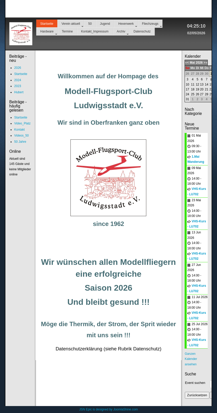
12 (197, 84)
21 (206, 89)
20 (201, 89)
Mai (192, 62)
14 (206, 84)
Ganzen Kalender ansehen (191, 359)
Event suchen (195, 383)
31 (187, 99)
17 (187, 89)
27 (201, 94)
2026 (199, 62)
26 (197, 94)
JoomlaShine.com (125, 409)
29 (211, 94)
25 (192, 94)
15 (211, 84)
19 (197, 89)
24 (187, 94)
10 (187, 84)
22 (211, 89)
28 (206, 94)
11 (192, 84)
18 (192, 89)
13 (201, 84)
